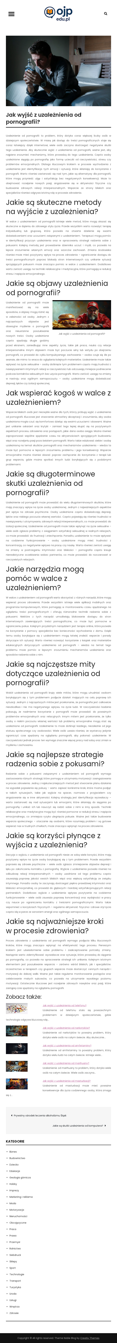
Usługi (12, 1300)
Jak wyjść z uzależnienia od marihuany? (66, 1063)
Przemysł (14, 1242)
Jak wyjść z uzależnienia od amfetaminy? (67, 1045)
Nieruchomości (18, 1216)
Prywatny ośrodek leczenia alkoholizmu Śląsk (40, 1115)
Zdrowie (14, 1313)
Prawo (13, 1235)
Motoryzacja (16, 1210)
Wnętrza (14, 1306)
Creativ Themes (89, 1338)
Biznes (13, 1151)
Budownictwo (17, 1158)
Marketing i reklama (21, 1197)
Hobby (13, 1184)
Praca (12, 1229)
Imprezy (14, 1190)
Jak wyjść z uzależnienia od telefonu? (65, 1005)
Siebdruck (15, 1255)
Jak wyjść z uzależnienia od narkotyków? (66, 1028)
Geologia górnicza (20, 1177)
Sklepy (13, 1261)
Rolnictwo (15, 1248)
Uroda (12, 1293)
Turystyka (15, 1287)
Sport (12, 1268)
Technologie (16, 1274)
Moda (12, 1203)
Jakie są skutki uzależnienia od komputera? (77, 1125)
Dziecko (14, 1164)
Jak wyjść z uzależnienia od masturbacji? (67, 1081)
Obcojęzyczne (17, 1222)
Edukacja (14, 1171)
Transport (15, 1281)
